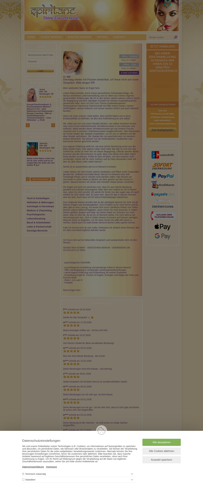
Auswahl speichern (161, 460)
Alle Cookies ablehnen (161, 451)
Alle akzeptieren (162, 442)
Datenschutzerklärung (33, 467)
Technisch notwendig (35, 474)
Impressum (51, 467)
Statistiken (30, 480)
